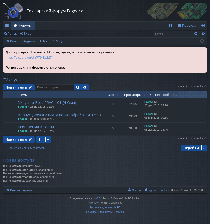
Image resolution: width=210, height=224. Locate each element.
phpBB (96, 198)
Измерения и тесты (36, 126)
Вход (27, 33)
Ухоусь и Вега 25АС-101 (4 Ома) (47, 102)
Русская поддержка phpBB (104, 207)
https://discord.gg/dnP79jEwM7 (29, 57)
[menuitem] (170, 25)
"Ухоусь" (13, 79)
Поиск (12, 33)
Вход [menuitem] (204, 26)
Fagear (22, 106)
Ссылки (8, 26)
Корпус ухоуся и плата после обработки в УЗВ (59, 114)
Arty (96, 203)
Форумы (25, 25)
